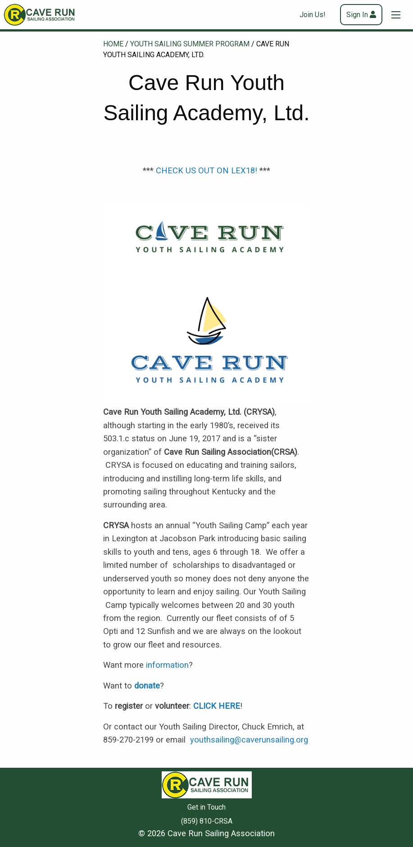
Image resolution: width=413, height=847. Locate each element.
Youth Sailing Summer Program (190, 44)
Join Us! (313, 14)
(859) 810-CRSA (206, 821)
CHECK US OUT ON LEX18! (206, 170)
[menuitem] (316, 14)
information (167, 665)
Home (113, 44)
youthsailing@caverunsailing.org (249, 739)
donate (147, 685)
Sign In (357, 14)
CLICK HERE (216, 706)
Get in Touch (206, 807)
